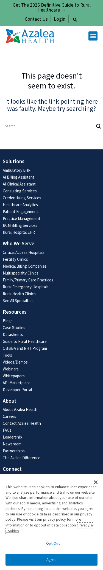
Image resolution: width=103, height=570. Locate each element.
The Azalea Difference (21, 457)
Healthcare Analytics (20, 204)
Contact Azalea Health (22, 423)
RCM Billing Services (20, 225)
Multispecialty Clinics (20, 273)
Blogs (8, 320)
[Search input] (49, 126)
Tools (7, 355)
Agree (51, 560)
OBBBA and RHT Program (25, 348)
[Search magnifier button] (98, 126)
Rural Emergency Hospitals (26, 286)
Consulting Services (20, 190)
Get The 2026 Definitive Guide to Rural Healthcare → (52, 8)
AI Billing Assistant (18, 177)
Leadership (12, 437)
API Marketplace (16, 382)
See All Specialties (18, 300)
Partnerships (14, 450)
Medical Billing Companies (25, 266)
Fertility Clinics (15, 259)
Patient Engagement (20, 211)
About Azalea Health (20, 409)
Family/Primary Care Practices (28, 280)
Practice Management (21, 218)
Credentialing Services (22, 197)
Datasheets (13, 334)
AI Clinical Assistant (19, 184)
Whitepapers (14, 375)
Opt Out (53, 543)
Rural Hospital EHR (19, 232)
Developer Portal (17, 389)
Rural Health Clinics (19, 293)
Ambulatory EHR (16, 170)
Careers (9, 416)
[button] (75, 19)
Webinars (11, 369)
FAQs (7, 430)
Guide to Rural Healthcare (25, 341)
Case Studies (14, 327)
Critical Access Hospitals (23, 252)
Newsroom (12, 444)
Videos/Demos (15, 362)
